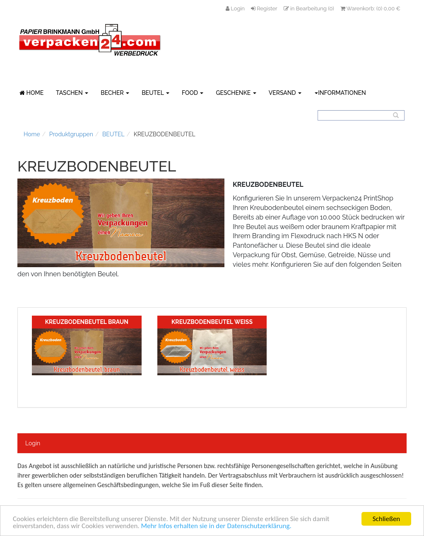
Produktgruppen (71, 134)
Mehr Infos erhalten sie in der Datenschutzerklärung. (216, 526)
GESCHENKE (236, 92)
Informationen (340, 92)
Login (32, 443)
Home (32, 134)
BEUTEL (155, 92)
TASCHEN (72, 92)
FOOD (193, 92)
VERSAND (285, 92)
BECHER (115, 92)
